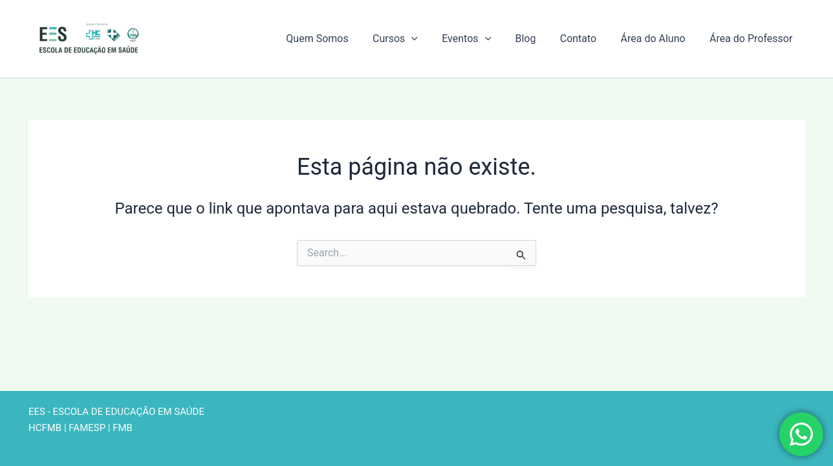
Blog (537, 38)
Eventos (481, 39)
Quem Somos (339, 38)
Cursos (414, 39)
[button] (430, 39)
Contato (586, 38)
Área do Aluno (658, 38)
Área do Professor (752, 38)
